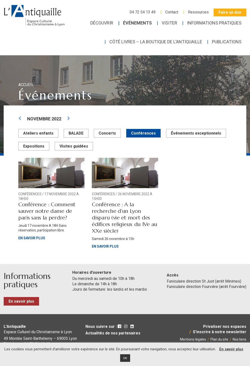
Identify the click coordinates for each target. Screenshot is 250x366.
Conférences (143, 133)
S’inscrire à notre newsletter (219, 332)
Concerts (107, 133)
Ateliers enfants (38, 133)
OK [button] (125, 358)
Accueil (26, 84)
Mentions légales (193, 339)
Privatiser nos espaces (224, 326)
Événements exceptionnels (196, 133)
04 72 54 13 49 (143, 12)
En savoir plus (31, 238)
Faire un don (230, 12)
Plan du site (219, 339)
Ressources (198, 12)
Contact (171, 12)
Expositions (33, 146)
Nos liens (239, 339)
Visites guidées (74, 146)
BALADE (76, 133)
